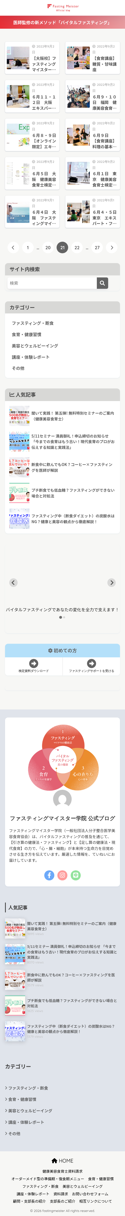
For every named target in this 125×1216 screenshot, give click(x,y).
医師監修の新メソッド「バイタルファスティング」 (62, 22)
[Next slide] (111, 582)
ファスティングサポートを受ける (91, 666)
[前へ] (13, 247)
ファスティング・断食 (33, 323)
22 (76, 247)
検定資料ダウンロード (34, 666)
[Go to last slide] (13, 582)
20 (48, 247)
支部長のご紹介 (62, 1201)
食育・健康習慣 (26, 334)
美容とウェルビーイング (35, 346)
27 (97, 247)
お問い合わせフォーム (90, 1193)
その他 (18, 368)
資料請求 (60, 1193)
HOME (62, 1161)
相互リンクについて (95, 1201)
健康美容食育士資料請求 (63, 1171)
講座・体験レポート (31, 357)
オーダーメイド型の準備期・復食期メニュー (47, 1178)
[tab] (60, 617)
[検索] (102, 283)
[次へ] (111, 247)
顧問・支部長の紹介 (29, 1201)
